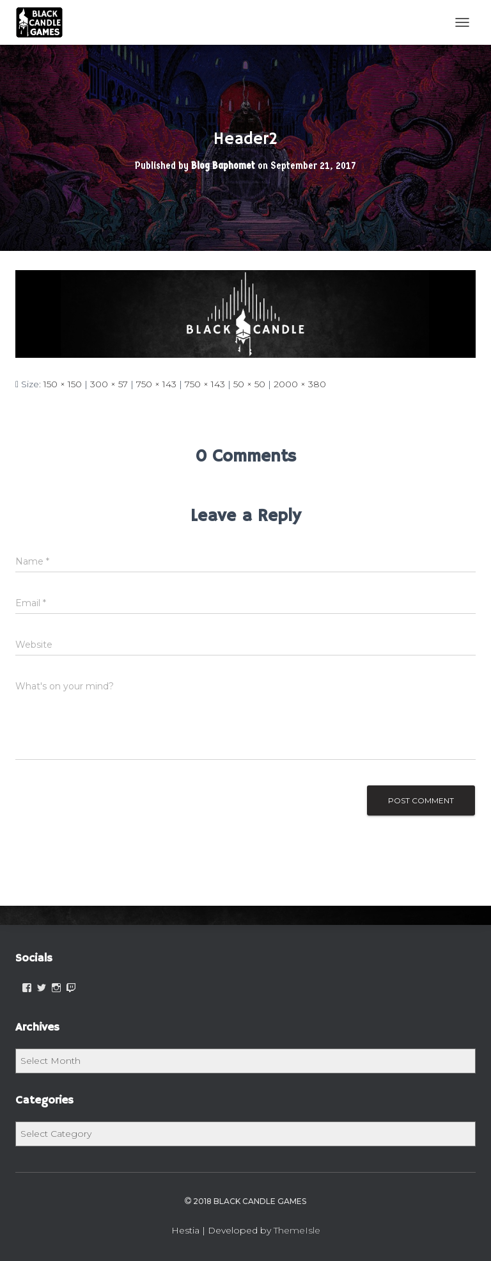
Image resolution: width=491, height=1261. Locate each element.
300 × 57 (109, 384)
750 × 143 (156, 384)
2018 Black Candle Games (245, 1201)
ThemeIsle (297, 1230)
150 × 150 (62, 384)
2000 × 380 (300, 384)
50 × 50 (249, 384)
